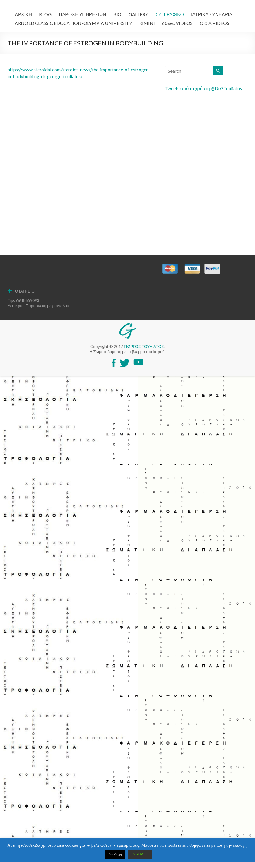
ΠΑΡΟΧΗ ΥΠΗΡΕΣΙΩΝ (82, 14)
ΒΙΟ (117, 14)
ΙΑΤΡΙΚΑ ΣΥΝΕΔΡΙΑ (211, 14)
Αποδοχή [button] (115, 854)
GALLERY (138, 14)
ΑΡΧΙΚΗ (23, 14)
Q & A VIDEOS (214, 23)
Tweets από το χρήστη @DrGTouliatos (203, 88)
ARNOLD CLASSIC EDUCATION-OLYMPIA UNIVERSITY (73, 23)
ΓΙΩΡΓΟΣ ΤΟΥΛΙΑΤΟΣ (144, 346)
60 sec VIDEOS (177, 23)
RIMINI (147, 23)
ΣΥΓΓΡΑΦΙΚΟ (169, 14)
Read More (139, 854)
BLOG (45, 14)
